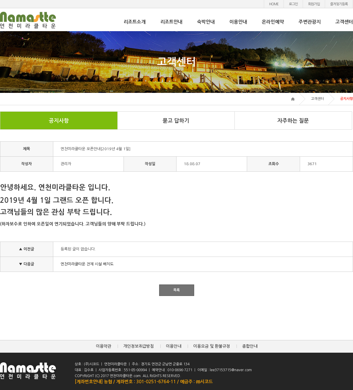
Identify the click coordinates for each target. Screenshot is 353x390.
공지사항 (59, 120)
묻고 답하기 (176, 120)
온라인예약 (273, 22)
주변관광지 (310, 22)
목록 (176, 290)
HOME (274, 4)
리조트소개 (135, 22)
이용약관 (103, 346)
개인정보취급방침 (138, 346)
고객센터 (344, 22)
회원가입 (314, 4)
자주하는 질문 (293, 120)
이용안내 (238, 22)
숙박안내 (206, 22)
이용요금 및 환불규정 (211, 346)
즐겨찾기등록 (339, 4)
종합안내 (249, 346)
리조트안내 (171, 22)
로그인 (293, 4)
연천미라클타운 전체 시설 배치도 (87, 264)
